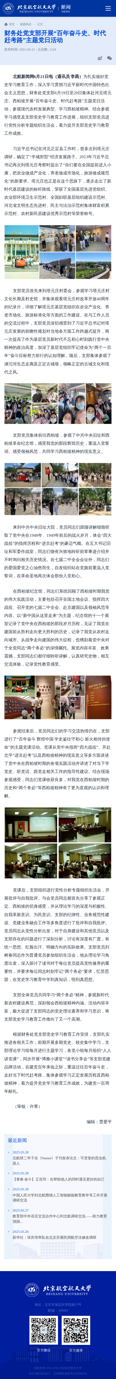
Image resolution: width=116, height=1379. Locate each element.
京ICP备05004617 (39, 1373)
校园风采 (25, 24)
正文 (40, 24)
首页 (12, 24)
